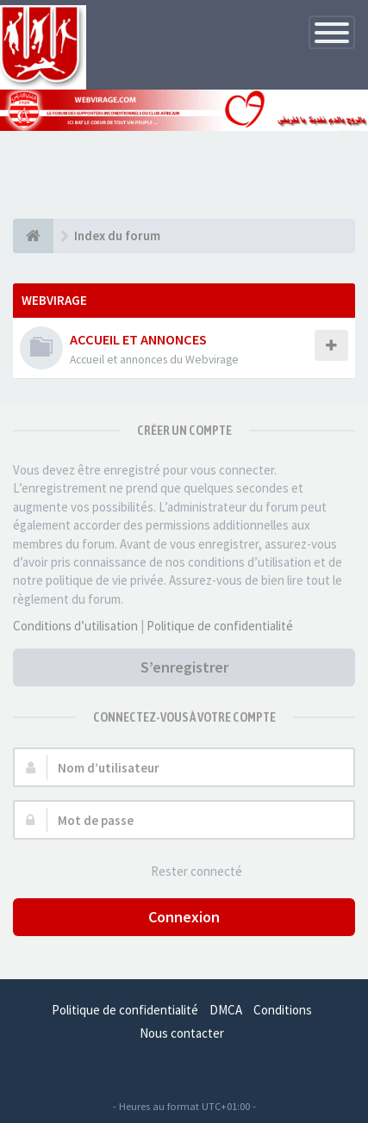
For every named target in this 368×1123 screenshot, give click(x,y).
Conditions (282, 1010)
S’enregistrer (184, 667)
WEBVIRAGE (54, 300)
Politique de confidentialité (220, 625)
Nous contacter (182, 1033)
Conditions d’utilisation (75, 625)
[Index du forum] (33, 236)
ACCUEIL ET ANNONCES (138, 339)
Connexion (184, 917)
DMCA (225, 1010)
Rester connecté (187, 872)
